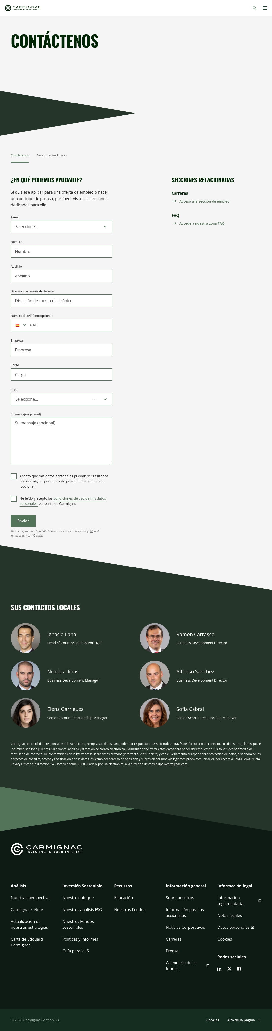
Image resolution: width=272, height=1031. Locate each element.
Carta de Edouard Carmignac (27, 942)
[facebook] (239, 969)
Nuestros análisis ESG (82, 909)
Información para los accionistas (185, 912)
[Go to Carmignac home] (22, 8)
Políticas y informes (80, 939)
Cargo (15, 365)
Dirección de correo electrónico (32, 291)
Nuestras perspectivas (31, 897)
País (14, 390)
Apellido (16, 266)
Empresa (17, 340)
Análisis (18, 886)
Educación (123, 897)
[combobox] (16, 227)
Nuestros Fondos (129, 909)
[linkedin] (219, 969)
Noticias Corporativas (185, 927)
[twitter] (229, 969)
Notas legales (229, 915)
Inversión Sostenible (82, 886)
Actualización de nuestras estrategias (29, 924)
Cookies (224, 939)
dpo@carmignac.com (172, 764)
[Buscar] (255, 8)
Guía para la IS (75, 951)
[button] (19, 325)
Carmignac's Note (27, 909)
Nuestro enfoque (78, 897)
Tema (15, 217)
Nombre (16, 242)
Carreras (174, 939)
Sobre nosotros (180, 897)
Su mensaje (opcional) (26, 414)
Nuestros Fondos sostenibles (78, 924)
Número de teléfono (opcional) (32, 316)
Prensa (172, 951)
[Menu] (265, 8)
